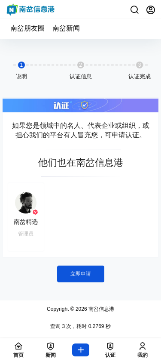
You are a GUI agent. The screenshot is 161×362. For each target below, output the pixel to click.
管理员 (25, 234)
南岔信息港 (100, 309)
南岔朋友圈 (27, 28)
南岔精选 (26, 221)
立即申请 (80, 274)
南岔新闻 (66, 28)
